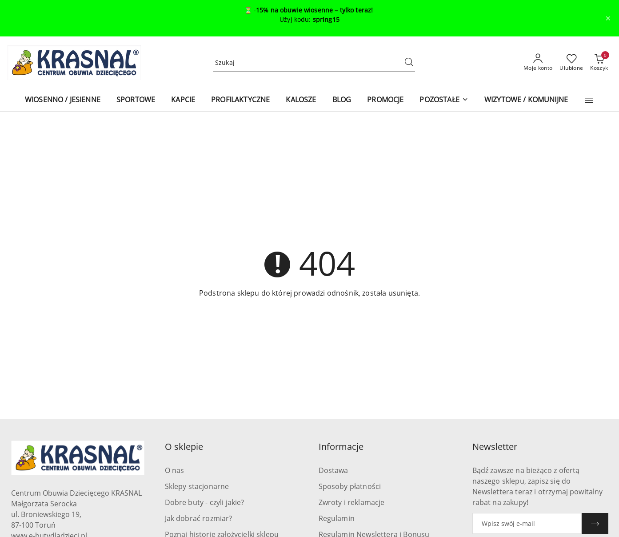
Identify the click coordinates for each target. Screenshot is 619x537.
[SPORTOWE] (136, 100)
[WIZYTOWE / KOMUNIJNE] (526, 100)
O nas (174, 470)
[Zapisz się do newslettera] (527, 523)
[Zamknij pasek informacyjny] (608, 18)
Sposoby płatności (350, 486)
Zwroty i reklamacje (352, 502)
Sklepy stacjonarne (197, 486)
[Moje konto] (538, 62)
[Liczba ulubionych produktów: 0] (571, 62)
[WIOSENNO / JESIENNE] (62, 100)
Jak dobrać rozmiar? (198, 518)
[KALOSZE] (300, 100)
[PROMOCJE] (385, 100)
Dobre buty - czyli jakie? (204, 502)
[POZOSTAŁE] (443, 100)
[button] (589, 100)
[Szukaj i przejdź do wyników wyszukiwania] (409, 62)
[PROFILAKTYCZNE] (240, 100)
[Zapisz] (595, 523)
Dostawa (333, 470)
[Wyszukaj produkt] (314, 63)
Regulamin (337, 518)
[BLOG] (342, 100)
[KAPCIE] (183, 100)
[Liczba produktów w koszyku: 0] (599, 62)
